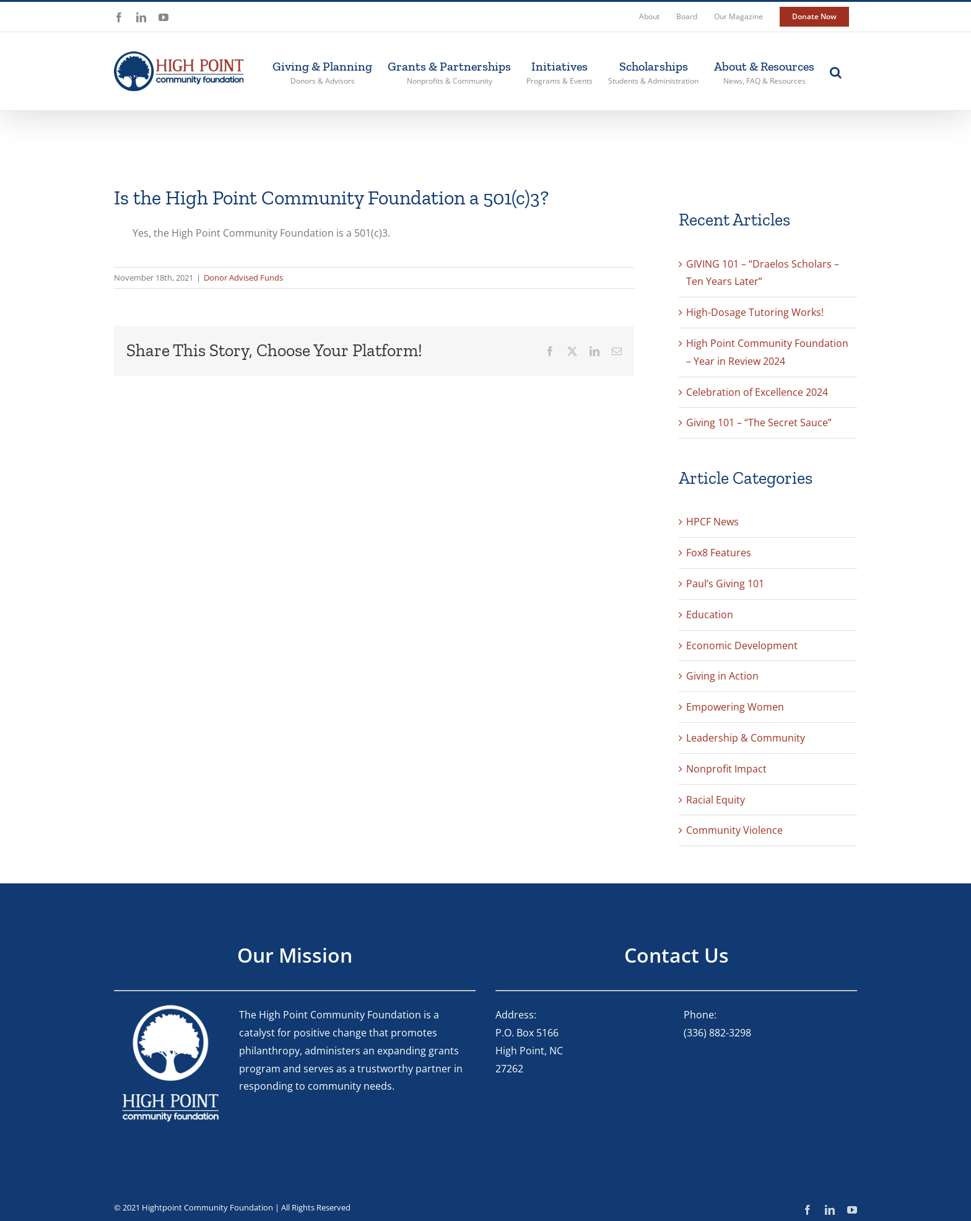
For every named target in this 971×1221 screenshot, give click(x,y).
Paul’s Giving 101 (725, 583)
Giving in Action (722, 676)
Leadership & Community (745, 738)
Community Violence (734, 830)
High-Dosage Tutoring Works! (755, 312)
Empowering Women (735, 707)
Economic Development (742, 645)
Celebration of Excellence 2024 (757, 392)
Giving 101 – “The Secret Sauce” (759, 422)
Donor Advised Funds (243, 277)
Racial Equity (715, 800)
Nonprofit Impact (726, 769)
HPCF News (712, 521)
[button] (836, 71)
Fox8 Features (718, 552)
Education (709, 614)
